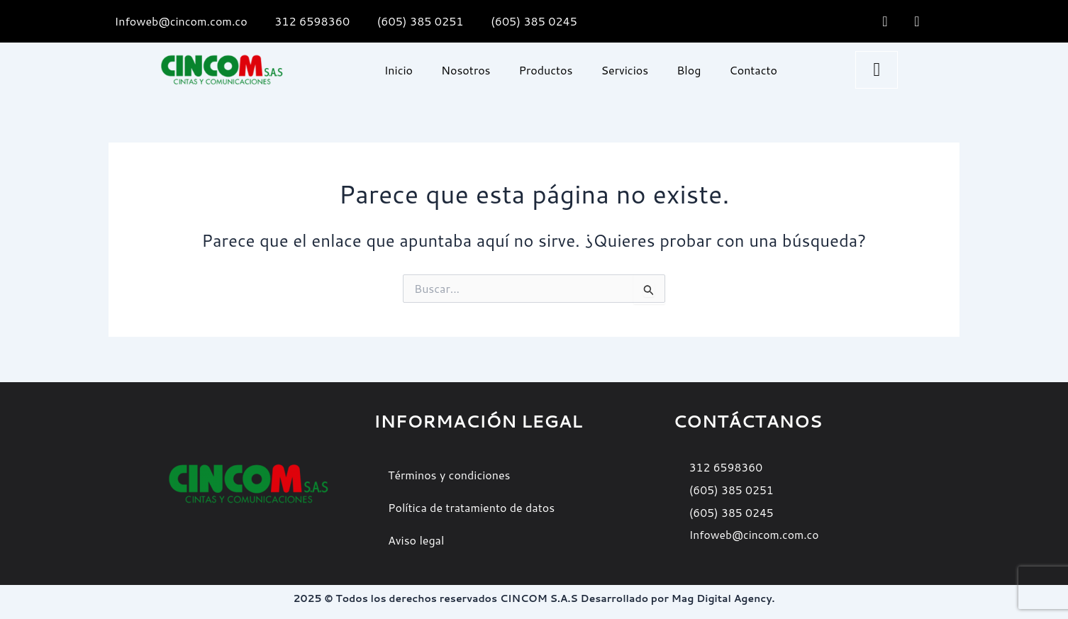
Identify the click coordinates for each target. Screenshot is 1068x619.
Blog (689, 70)
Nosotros (466, 70)
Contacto (753, 70)
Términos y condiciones (449, 475)
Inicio (398, 70)
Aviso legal (416, 540)
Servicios (624, 70)
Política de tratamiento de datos (471, 507)
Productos (546, 70)
